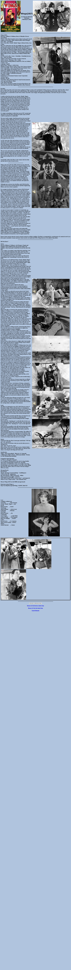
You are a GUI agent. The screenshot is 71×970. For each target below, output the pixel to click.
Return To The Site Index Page (35, 608)
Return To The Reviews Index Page (35, 605)
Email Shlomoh (35, 610)
